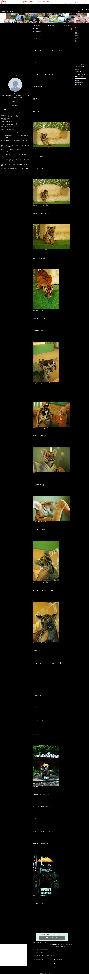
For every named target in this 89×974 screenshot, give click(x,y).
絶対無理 (35, 895)
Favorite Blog (15, 112)
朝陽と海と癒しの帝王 (41, 959)
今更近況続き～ (78, 33)
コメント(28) (59, 946)
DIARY (7, 11)
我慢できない (36, 428)
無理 (34, 786)
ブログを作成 (79, 3)
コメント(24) (60, 959)
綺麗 (8, 140)
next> (85, 58)
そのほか (4, 2)
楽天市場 (86, 3)
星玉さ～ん (10, 154)
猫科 (34, 472)
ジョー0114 (4, 135)
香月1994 (3, 140)
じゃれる (35, 521)
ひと (76, 30)
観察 (76, 38)
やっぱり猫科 (36, 31)
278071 (84, 9)
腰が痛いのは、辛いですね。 (18, 145)
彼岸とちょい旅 (40, 955)
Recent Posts (81, 25)
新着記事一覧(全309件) (52, 25)
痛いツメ (35, 642)
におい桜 (3, 164)
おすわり (35, 250)
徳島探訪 (77, 69)
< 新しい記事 (36, 25)
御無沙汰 (77, 35)
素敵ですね (14, 150)
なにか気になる (37, 148)
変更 (76, 32)
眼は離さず (35, 205)
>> (67, 3)
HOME (2, 11)
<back (77, 58)
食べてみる (35, 582)
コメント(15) (55, 952)
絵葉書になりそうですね (16, 159)
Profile (15, 75)
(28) (41, 31)
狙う (34, 310)
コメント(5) (56, 955)
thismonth (80, 58)
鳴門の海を (77, 42)
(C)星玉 (48, 148)
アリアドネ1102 (5, 159)
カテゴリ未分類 (78, 66)
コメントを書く (68, 946)
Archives (15, 105)
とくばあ (3, 154)
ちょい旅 (39, 34)
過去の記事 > (67, 25)
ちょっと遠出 (39, 952)
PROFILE (12, 11)
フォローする (15, 101)
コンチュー (77, 37)
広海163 (3, 168)
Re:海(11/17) (11, 135)
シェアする (43, 942)
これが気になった (37, 383)
